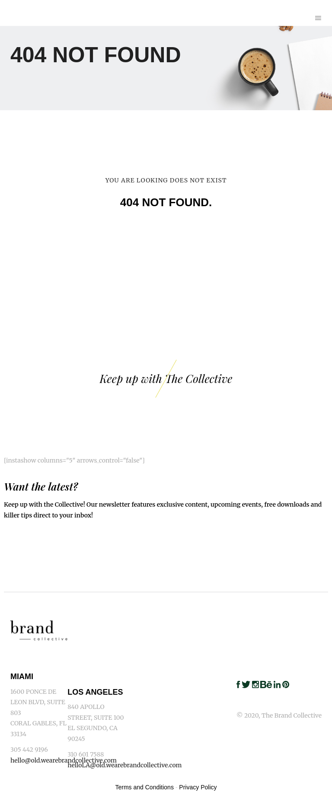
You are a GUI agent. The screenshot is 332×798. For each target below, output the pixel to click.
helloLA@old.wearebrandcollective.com (124, 765)
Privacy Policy (198, 787)
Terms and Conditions (144, 787)
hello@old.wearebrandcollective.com (63, 760)
